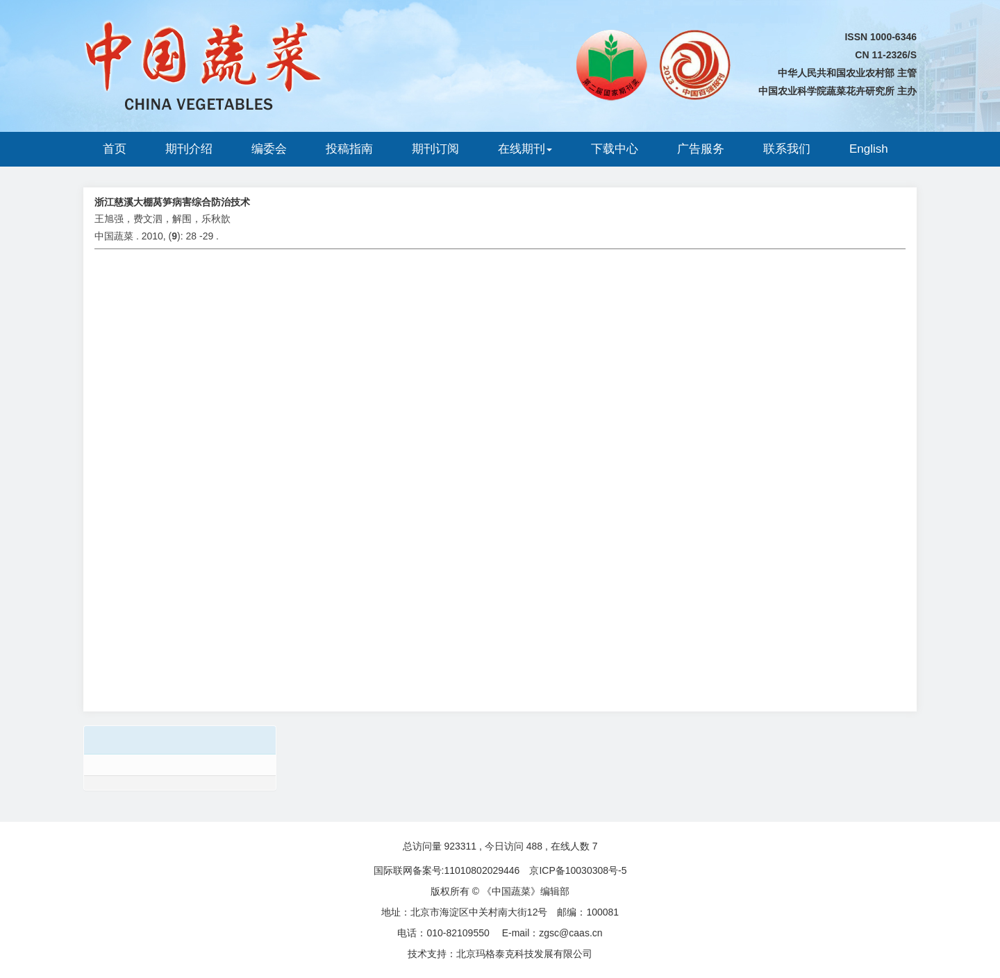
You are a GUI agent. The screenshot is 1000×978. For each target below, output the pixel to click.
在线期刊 (525, 148)
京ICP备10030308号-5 (577, 870)
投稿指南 (349, 148)
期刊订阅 (435, 148)
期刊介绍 (188, 148)
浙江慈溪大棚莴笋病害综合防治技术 (172, 202)
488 (534, 846)
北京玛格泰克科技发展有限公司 (524, 953)
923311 (460, 846)
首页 (114, 148)
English (868, 148)
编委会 (269, 148)
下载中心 (614, 148)
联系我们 (786, 148)
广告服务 (700, 148)
